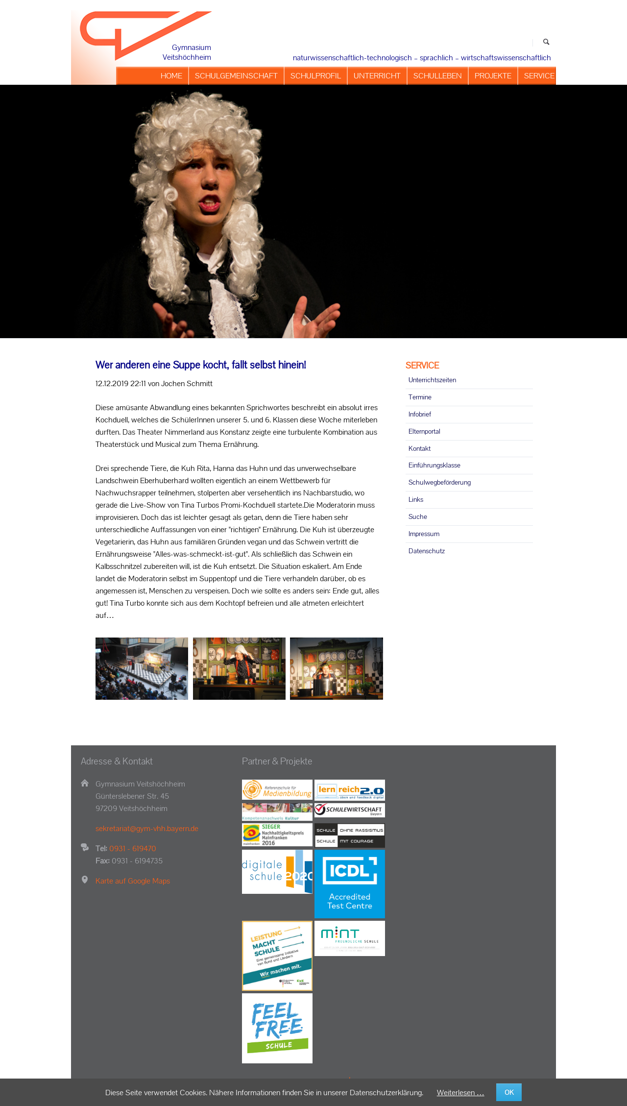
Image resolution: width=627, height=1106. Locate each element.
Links (416, 499)
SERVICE (539, 76)
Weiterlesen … (460, 1092)
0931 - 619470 (132, 848)
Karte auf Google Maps (133, 881)
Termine (420, 397)
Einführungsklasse (434, 465)
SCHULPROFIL (315, 76)
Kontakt (420, 448)
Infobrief (420, 414)
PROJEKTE (493, 76)
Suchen (546, 42)
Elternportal (424, 431)
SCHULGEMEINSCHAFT (236, 76)
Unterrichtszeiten (432, 379)
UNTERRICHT (377, 76)
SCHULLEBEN (437, 76)
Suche (418, 516)
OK (509, 1092)
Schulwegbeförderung (440, 482)
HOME (171, 76)
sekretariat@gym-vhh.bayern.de (147, 828)
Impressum (424, 533)
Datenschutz (427, 550)
